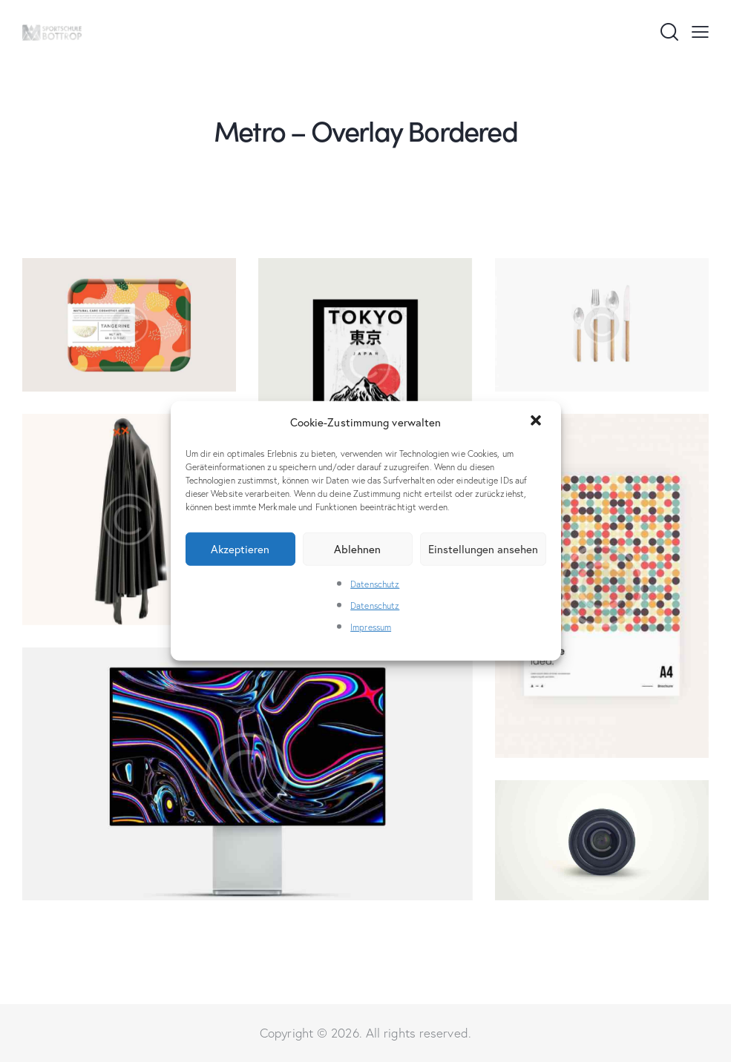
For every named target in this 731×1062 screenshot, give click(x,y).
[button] (537, 422)
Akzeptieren (240, 548)
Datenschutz (374, 584)
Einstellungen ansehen (483, 548)
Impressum (370, 626)
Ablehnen (357, 548)
